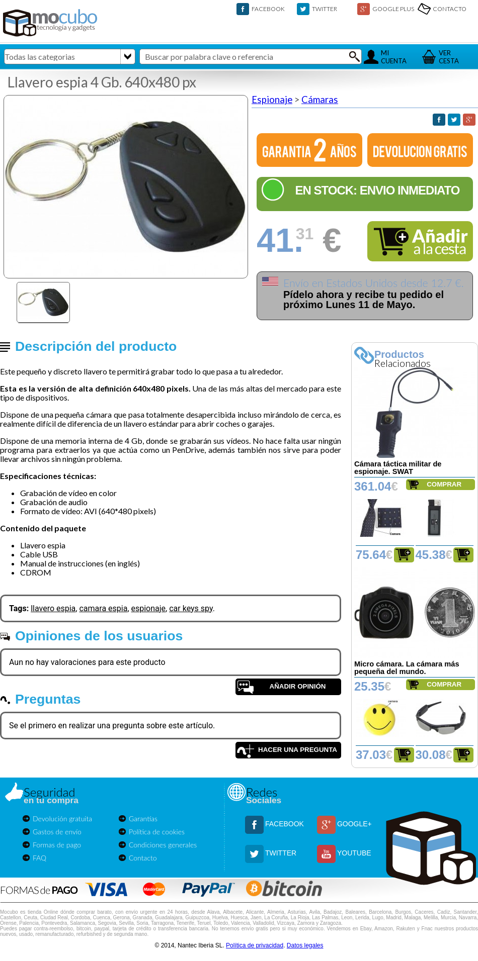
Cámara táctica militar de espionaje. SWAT (398, 467)
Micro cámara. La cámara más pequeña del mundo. (406, 668)
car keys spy (191, 608)
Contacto (143, 857)
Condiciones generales (163, 844)
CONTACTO (449, 9)
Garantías (143, 818)
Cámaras (319, 99)
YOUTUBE (354, 853)
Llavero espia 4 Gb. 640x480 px (102, 81)
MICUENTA (394, 57)
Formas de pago (57, 844)
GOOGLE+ (354, 824)
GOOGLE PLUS (393, 9)
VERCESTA (449, 57)
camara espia (103, 608)
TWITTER (324, 9)
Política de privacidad (254, 945)
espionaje (148, 608)
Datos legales (305, 945)
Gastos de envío (57, 831)
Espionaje (272, 99)
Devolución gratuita (62, 818)
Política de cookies (157, 831)
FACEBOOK (268, 9)
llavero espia (53, 608)
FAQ (39, 857)
